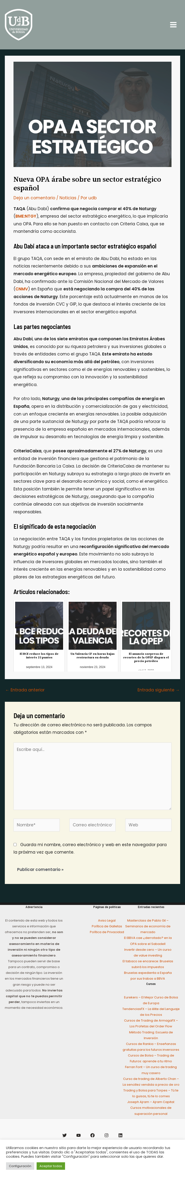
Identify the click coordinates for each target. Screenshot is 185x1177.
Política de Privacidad (107, 941)
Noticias (67, 207)
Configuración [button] (20, 1166)
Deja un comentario (34, 207)
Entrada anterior (25, 699)
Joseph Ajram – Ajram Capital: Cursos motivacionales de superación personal (151, 1117)
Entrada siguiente (159, 699)
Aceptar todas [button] (51, 1166)
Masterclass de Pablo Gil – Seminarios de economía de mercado (148, 935)
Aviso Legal (107, 929)
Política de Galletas (107, 935)
